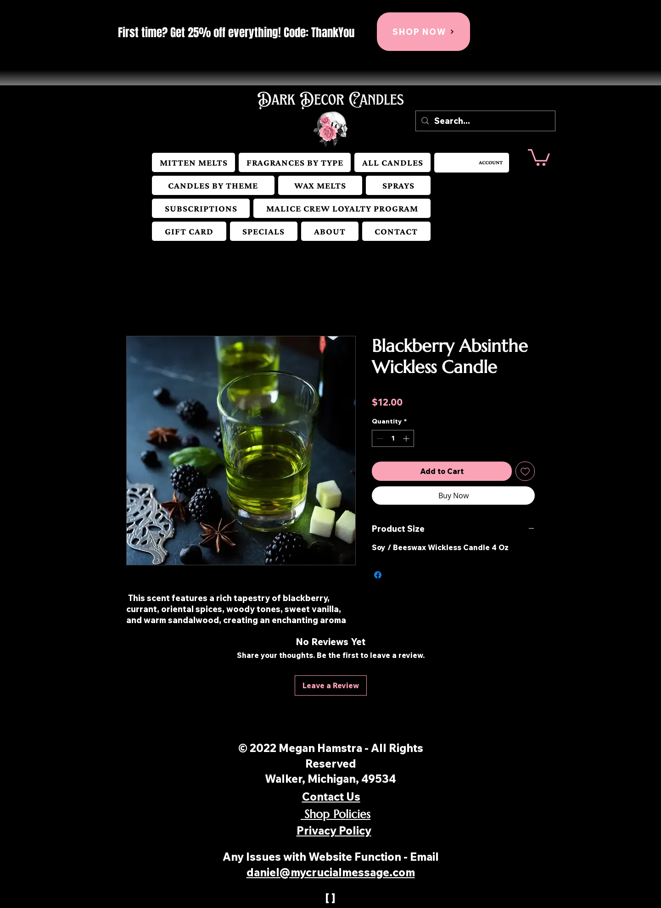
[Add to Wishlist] (525, 471)
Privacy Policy (334, 830)
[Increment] (407, 438)
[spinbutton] (393, 438)
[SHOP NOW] (423, 31)
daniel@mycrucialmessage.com (330, 872)
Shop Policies (335, 814)
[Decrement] (379, 438)
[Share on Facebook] (377, 574)
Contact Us (331, 796)
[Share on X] (395, 574)
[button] (295, 162)
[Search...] (485, 121)
